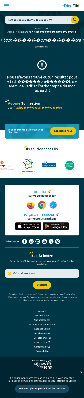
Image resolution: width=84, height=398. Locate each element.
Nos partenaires (42, 319)
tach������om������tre (55, 32)
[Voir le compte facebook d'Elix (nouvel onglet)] (24, 241)
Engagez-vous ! (42, 328)
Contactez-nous (63, 131)
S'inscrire (42, 285)
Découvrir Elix (42, 315)
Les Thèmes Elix (42, 333)
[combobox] (42, 20)
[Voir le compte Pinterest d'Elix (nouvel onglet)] (57, 241)
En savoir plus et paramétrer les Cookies (42, 388)
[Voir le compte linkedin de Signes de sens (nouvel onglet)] (37, 241)
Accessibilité (42, 351)
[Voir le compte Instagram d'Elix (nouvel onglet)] (31, 241)
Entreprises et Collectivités (42, 324)
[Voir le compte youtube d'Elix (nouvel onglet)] (44, 241)
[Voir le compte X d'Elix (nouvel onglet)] (51, 241)
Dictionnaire (24, 31)
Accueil (11, 31)
